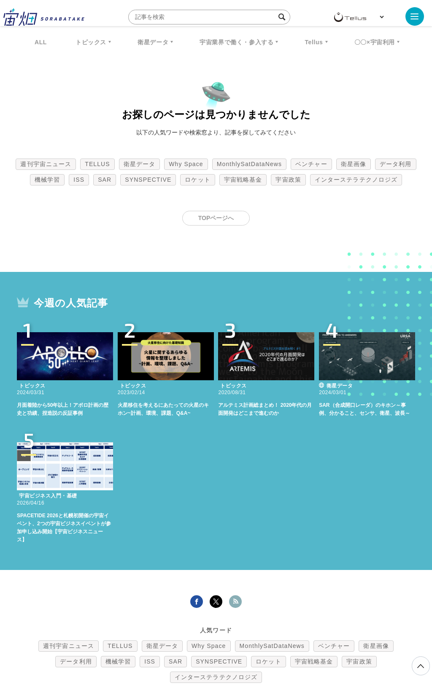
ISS (78, 179)
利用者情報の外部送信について (260, 644)
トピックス (91, 42)
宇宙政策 (288, 179)
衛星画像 (353, 164)
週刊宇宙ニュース (45, 164)
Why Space (186, 164)
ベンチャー (311, 164)
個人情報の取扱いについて (190, 644)
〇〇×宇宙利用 (374, 42)
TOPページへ (216, 218)
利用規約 (146, 644)
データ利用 (396, 164)
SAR (104, 179)
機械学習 (47, 179)
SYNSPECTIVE (148, 179)
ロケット (197, 179)
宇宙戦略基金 (243, 179)
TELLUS (97, 164)
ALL (41, 42)
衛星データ (153, 42)
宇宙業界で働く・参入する (236, 42)
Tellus (314, 42)
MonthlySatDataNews (249, 164)
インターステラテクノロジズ (356, 179)
